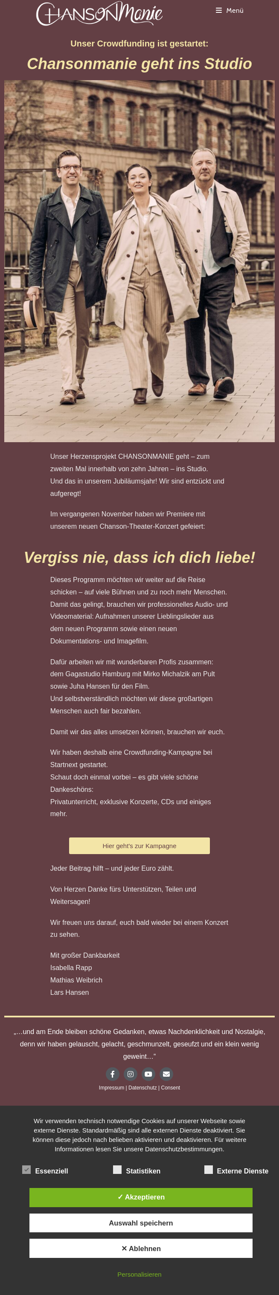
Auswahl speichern (141, 1223)
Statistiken (136, 1170)
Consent (170, 1088)
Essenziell (45, 1170)
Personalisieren (139, 1274)
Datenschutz (142, 1088)
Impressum (111, 1088)
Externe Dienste (236, 1170)
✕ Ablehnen (141, 1248)
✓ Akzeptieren (141, 1197)
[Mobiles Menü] (230, 10)
